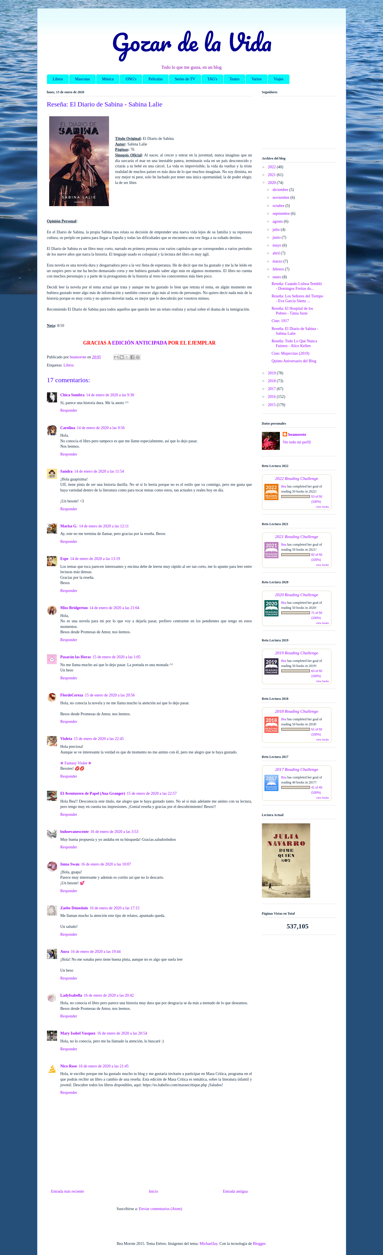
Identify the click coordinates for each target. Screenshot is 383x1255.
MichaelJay (208, 1244)
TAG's (212, 79)
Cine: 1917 (280, 321)
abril (277, 253)
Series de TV (185, 79)
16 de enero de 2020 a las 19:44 (96, 951)
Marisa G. (69, 526)
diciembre (281, 190)
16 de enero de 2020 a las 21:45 (104, 1066)
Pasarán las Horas (75, 657)
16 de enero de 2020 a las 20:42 (109, 995)
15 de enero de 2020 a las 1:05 (116, 657)
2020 (272, 183)
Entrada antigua (235, 1191)
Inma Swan (70, 864)
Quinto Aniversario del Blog (293, 361)
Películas (155, 79)
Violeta (66, 739)
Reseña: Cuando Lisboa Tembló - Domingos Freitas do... (296, 286)
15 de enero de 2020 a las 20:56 (110, 695)
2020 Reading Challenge (296, 594)
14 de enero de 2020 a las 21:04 (114, 608)
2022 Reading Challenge (296, 478)
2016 (272, 397)
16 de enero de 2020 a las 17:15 (115, 908)
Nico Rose (68, 1066)
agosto (278, 221)
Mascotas (82, 79)
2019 (272, 373)
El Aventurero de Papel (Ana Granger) (92, 793)
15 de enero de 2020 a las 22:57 (152, 793)
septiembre (282, 213)
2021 (272, 175)
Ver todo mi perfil (297, 442)
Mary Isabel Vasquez (78, 1033)
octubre (279, 206)
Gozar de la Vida (192, 42)
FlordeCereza (71, 695)
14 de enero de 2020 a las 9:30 (110, 395)
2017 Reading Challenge (296, 769)
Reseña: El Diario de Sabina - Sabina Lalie (294, 331)
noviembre (281, 197)
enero (277, 277)
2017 (272, 389)
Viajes (279, 79)
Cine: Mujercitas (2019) (290, 353)
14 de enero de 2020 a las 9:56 (101, 428)
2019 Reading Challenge (296, 652)
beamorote (297, 434)
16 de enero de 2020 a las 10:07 (106, 864)
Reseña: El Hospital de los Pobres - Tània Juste (292, 310)
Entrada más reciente (67, 1191)
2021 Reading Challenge (296, 536)
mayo (277, 245)
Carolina (67, 428)
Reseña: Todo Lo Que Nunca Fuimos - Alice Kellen (294, 343)
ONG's (131, 79)
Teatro (235, 79)
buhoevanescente (74, 832)
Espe (64, 559)
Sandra (66, 471)
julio (277, 229)
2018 (272, 381)
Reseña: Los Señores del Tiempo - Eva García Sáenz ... (297, 298)
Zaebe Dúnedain (74, 908)
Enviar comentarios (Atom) (160, 1209)
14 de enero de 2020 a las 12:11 (104, 526)
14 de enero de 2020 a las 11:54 (99, 471)
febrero (279, 269)
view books (322, 506)
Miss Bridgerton (74, 608)
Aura (64, 951)
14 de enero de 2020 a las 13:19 (95, 559)
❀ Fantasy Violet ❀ (76, 763)
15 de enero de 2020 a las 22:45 (99, 739)
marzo (278, 261)
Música (108, 79)
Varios (256, 79)
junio (277, 237)
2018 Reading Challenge (296, 711)
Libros (58, 79)
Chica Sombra (72, 395)
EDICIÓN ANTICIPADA (139, 343)
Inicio (153, 1191)
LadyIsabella (71, 995)
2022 (272, 167)
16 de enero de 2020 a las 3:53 (114, 832)
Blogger (259, 1244)
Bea (284, 486)
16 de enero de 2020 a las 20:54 (122, 1033)
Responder (68, 410)
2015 (272, 405)
